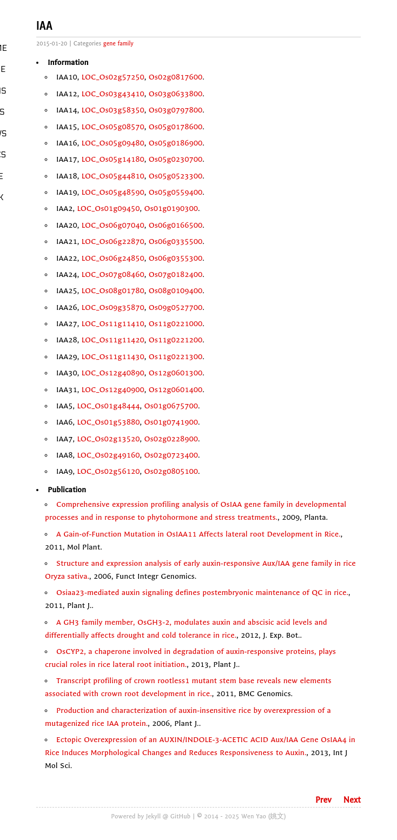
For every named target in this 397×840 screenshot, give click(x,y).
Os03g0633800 (176, 93)
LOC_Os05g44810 (113, 176)
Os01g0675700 (171, 406)
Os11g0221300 (176, 356)
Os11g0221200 (176, 340)
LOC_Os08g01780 (113, 290)
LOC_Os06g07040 (113, 225)
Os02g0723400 (171, 455)
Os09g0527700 (176, 307)
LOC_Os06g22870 (113, 241)
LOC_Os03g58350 (113, 110)
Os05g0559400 (176, 192)
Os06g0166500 (176, 225)
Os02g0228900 (171, 439)
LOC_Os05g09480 (113, 143)
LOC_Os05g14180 (113, 159)
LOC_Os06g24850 (113, 258)
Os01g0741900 (171, 422)
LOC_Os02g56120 (108, 471)
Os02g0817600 (176, 77)
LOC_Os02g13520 (108, 439)
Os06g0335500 (176, 241)
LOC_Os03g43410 (113, 93)
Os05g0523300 (176, 176)
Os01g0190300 (171, 208)
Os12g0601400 (176, 389)
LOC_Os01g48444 (108, 406)
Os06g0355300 (176, 258)
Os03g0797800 (176, 110)
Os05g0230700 (176, 159)
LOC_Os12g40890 (113, 373)
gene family (118, 43)
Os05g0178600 (176, 126)
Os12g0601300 (176, 373)
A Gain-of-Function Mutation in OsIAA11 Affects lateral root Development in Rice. (198, 534)
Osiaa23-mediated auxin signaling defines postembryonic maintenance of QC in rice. (202, 592)
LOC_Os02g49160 (108, 455)
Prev (323, 800)
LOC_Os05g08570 (113, 126)
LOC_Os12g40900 (113, 389)
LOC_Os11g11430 (113, 356)
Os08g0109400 (176, 290)
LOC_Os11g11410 (113, 323)
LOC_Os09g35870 (113, 307)
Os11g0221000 (176, 323)
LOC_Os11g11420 (113, 340)
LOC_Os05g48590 (113, 192)
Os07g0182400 (176, 274)
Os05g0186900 (176, 143)
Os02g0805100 (171, 471)
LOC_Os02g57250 (113, 77)
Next (352, 800)
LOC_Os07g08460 (113, 274)
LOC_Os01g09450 (108, 208)
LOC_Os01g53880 (108, 422)
